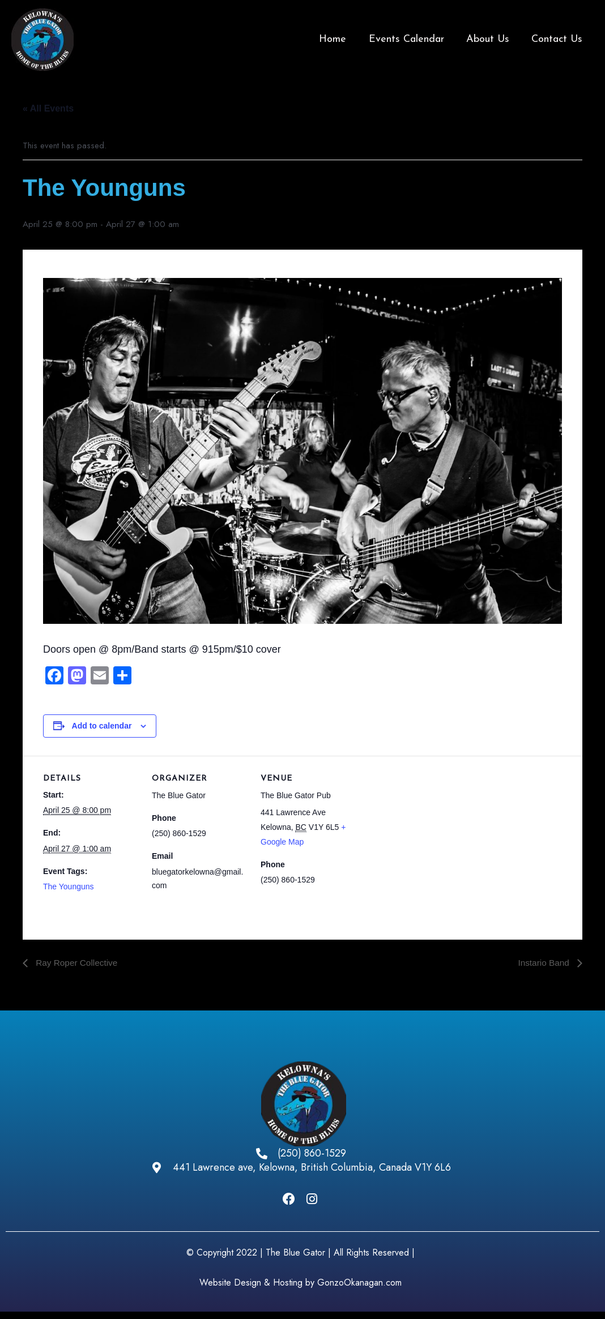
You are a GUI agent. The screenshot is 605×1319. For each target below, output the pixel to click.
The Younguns (68, 886)
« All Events (48, 108)
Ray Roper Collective (77, 962)
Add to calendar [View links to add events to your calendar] (102, 725)
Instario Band (543, 962)
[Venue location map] (429, 833)
